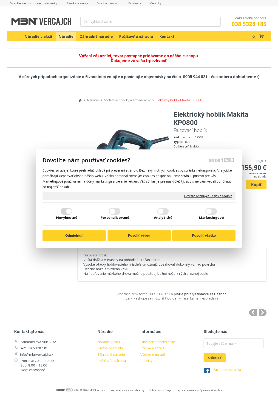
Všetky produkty (110, 348)
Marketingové (211, 217)
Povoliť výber (139, 236)
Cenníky (146, 360)
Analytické (163, 217)
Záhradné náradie (111, 354)
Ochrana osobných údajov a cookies (208, 196)
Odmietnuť (74, 236)
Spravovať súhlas (211, 390)
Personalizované (115, 217)
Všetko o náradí (152, 354)
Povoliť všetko (204, 236)
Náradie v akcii (108, 341)
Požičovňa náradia (111, 360)
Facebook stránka (227, 369)
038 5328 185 (249, 24)
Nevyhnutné (66, 217)
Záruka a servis (152, 348)
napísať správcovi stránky (127, 390)
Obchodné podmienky (157, 341)
